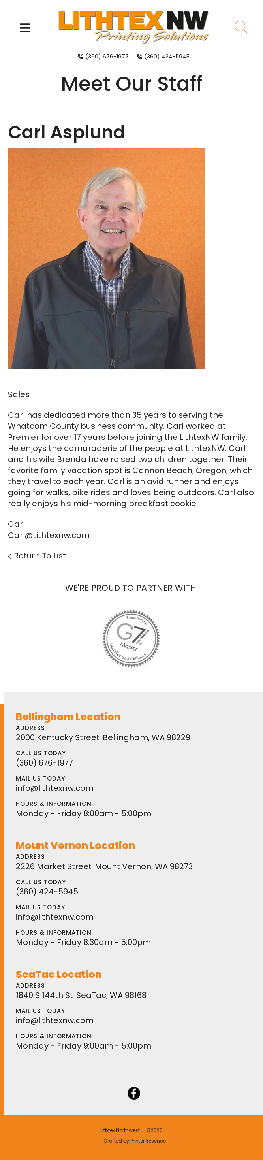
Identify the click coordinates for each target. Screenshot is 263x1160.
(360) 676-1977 (107, 56)
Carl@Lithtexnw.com (49, 535)
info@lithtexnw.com (55, 788)
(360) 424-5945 (167, 56)
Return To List (40, 555)
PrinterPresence (148, 1140)
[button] (25, 28)
